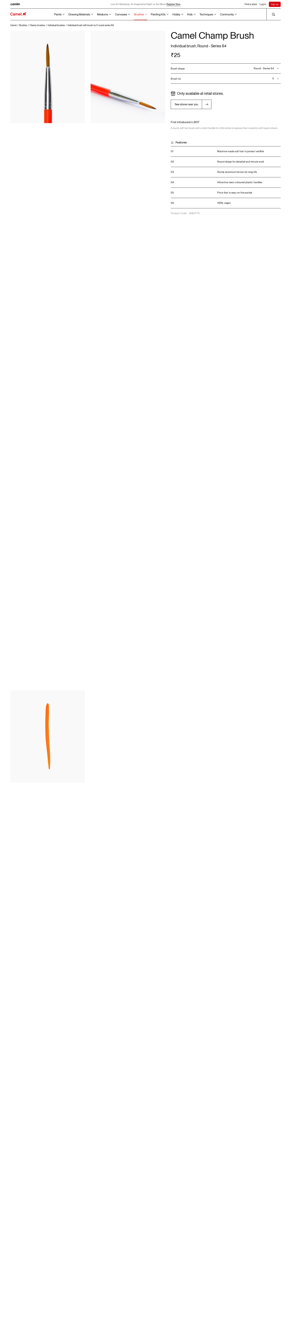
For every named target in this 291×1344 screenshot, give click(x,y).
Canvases (121, 14)
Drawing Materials (79, 14)
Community (227, 14)
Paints (58, 14)
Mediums (102, 14)
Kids (189, 14)
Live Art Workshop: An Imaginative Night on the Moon (145, 4)
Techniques (206, 14)
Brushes (139, 14)
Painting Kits (158, 14)
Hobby (176, 14)
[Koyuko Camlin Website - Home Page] (18, 14)
